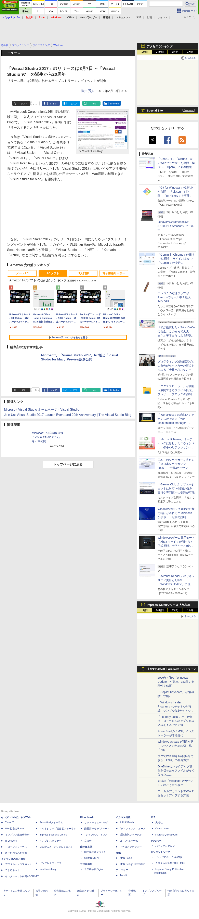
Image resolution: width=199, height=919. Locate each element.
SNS (138, 17)
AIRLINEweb (127, 822)
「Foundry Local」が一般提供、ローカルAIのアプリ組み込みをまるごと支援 (176, 721)
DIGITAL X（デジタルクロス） (56, 846)
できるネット (12, 870)
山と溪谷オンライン (95, 852)
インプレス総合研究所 (17, 834)
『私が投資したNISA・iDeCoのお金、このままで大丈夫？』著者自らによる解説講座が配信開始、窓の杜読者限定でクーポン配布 (176, 335)
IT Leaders (11, 840)
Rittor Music (87, 817)
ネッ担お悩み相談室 (16, 853)
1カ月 (190, 51)
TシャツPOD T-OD (95, 834)
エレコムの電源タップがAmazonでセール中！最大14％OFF (174, 297)
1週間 (175, 51)
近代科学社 (86, 864)
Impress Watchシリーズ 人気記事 (168, 605)
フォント (162, 17)
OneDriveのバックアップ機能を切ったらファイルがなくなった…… (176, 770)
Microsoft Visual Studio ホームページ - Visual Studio (41, 409)
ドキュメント (123, 17)
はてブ (73, 103)
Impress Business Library (53, 834)
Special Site (155, 110)
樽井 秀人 (87, 91)
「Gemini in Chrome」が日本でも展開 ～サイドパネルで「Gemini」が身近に (176, 258)
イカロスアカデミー (131, 846)
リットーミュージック (96, 822)
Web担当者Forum (14, 828)
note (94, 103)
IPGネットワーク (160, 852)
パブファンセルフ (165, 845)
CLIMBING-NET (93, 858)
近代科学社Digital (93, 869)
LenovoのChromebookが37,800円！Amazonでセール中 (176, 226)
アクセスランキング (159, 46)
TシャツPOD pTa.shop (168, 857)
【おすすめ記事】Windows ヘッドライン (171, 669)
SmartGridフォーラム (51, 822)
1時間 (145, 51)
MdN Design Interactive (132, 864)
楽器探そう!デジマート (96, 828)
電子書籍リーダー (113, 273)
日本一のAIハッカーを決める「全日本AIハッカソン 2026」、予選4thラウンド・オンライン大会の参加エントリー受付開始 (176, 468)
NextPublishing (48, 869)
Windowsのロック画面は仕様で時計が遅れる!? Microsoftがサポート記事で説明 (176, 513)
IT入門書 (83, 273)
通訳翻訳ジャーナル (131, 834)
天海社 (159, 822)
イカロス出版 (123, 817)
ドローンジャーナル (16, 846)
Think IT (9, 822)
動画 (149, 17)
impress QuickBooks (166, 834)
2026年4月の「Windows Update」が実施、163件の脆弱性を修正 (176, 681)
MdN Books (126, 858)
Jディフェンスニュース (132, 828)
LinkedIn (114, 103)
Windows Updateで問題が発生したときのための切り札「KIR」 (175, 745)
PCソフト (53, 273)
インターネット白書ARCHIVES (22, 876)
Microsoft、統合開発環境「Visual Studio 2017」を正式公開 (47, 437)
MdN (118, 853)
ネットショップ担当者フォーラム (58, 828)
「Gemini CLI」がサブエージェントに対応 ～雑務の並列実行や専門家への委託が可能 (176, 488)
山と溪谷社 (86, 846)
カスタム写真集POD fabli (170, 863)
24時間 (159, 51)
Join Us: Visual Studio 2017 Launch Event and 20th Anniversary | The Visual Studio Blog (67, 415)
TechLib (124, 875)
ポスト (24, 103)
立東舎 (88, 840)
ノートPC (22, 273)
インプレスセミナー (51, 840)
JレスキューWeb (129, 840)
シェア (53, 103)
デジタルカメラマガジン (18, 864)
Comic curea (162, 828)
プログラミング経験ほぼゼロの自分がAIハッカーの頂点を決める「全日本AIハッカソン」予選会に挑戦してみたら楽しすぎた (176, 369)
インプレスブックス (51, 863)
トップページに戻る (68, 464)
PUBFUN (156, 840)
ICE (153, 817)
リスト (35, 103)
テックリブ (122, 870)
